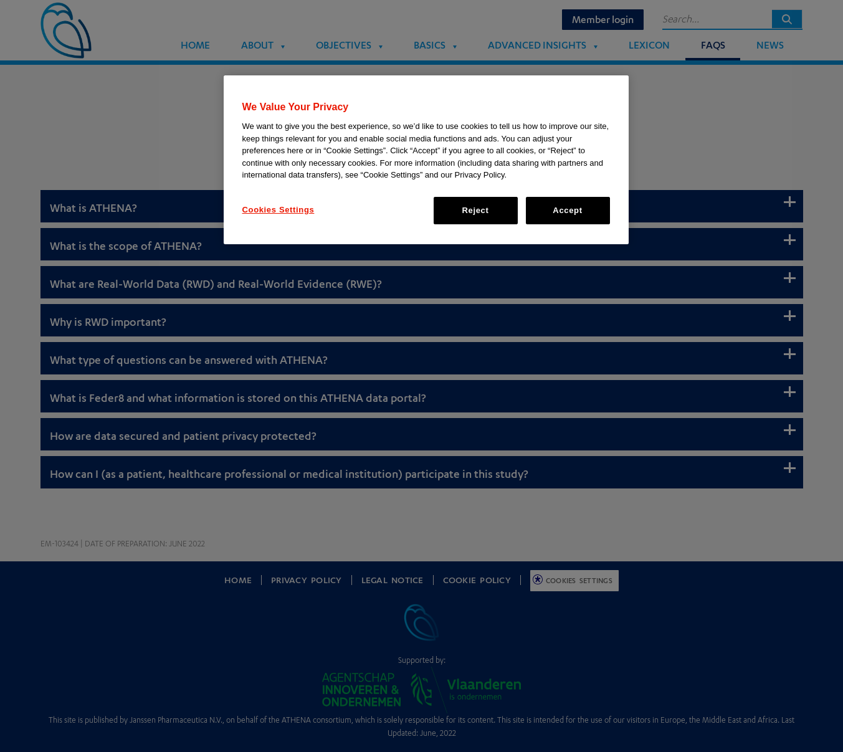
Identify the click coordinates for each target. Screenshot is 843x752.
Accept (567, 210)
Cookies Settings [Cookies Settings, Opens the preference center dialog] (278, 209)
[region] (426, 159)
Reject (475, 210)
